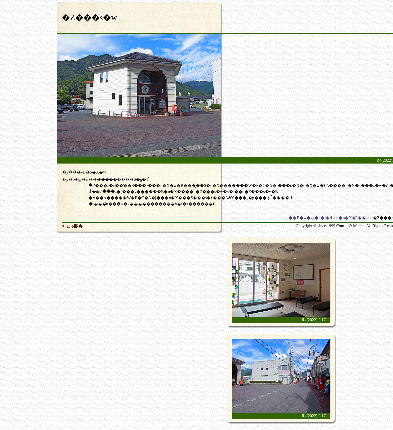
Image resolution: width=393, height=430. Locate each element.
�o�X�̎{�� (352, 218)
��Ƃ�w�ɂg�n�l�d (310, 218)
